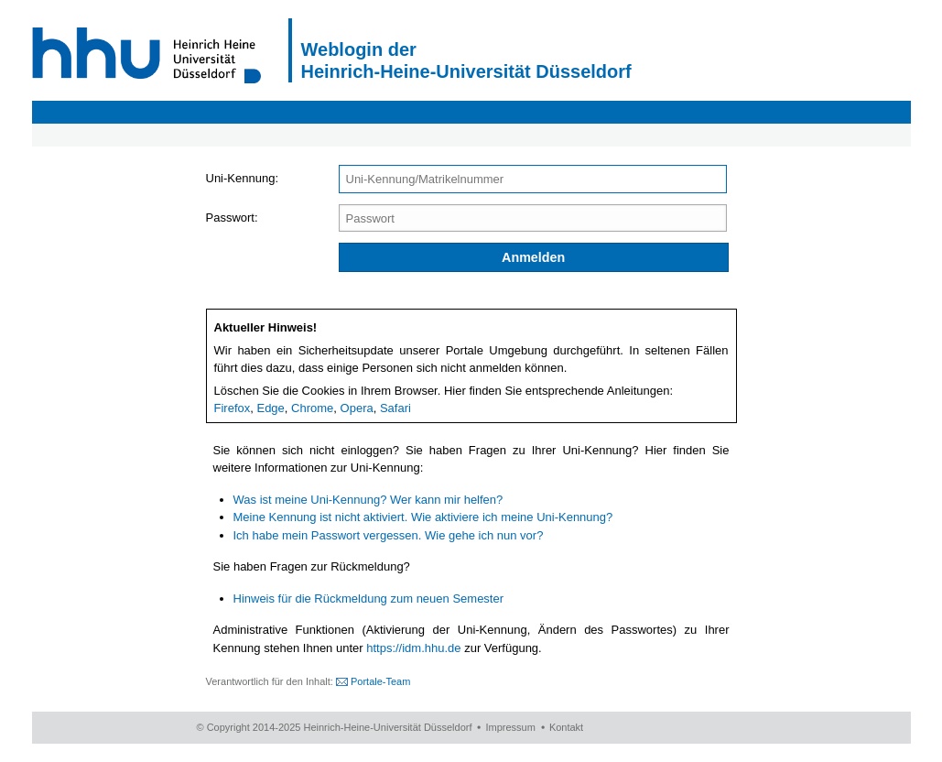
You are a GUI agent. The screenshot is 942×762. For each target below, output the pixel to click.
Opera (357, 408)
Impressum (510, 727)
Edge (270, 408)
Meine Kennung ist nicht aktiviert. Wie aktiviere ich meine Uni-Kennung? (423, 517)
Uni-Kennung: (242, 178)
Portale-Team (380, 681)
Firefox (232, 408)
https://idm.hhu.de (413, 648)
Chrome (312, 408)
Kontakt (566, 727)
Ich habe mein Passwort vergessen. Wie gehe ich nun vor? (388, 535)
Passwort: (232, 217)
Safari (395, 408)
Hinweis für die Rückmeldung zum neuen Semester (368, 598)
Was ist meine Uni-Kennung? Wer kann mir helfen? (368, 499)
